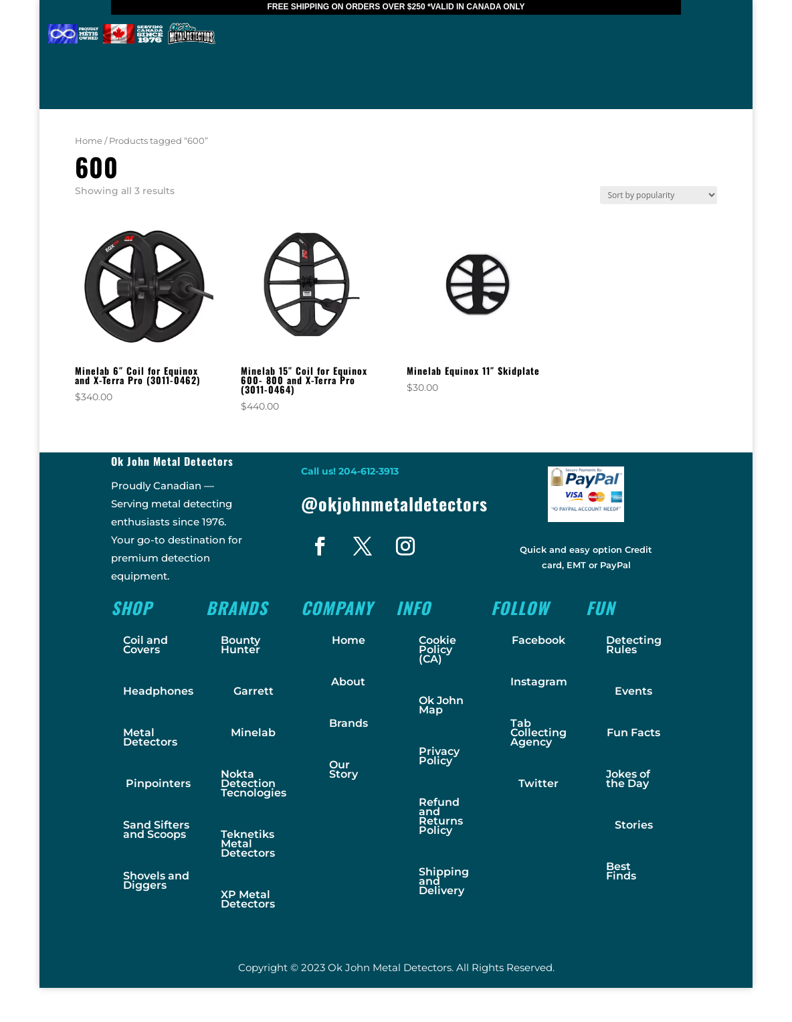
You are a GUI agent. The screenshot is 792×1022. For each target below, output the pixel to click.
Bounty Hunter (240, 645)
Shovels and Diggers (156, 880)
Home (88, 141)
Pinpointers (158, 783)
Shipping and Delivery (444, 881)
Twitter (538, 783)
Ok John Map (441, 705)
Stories (634, 825)
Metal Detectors (150, 737)
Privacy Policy (439, 756)
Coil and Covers (145, 645)
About (348, 681)
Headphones (158, 691)
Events (633, 691)
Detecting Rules (634, 645)
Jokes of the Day (628, 779)
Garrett (253, 691)
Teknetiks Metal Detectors (248, 843)
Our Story (343, 769)
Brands (348, 723)
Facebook (538, 640)
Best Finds (621, 871)
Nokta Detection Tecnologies (253, 783)
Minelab (253, 732)
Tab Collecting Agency (538, 732)
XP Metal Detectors (248, 899)
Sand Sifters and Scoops (156, 830)
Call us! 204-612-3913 (350, 471)
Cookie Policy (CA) (437, 649)
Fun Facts (633, 732)
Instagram (538, 681)
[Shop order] (658, 195)
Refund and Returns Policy (441, 816)
